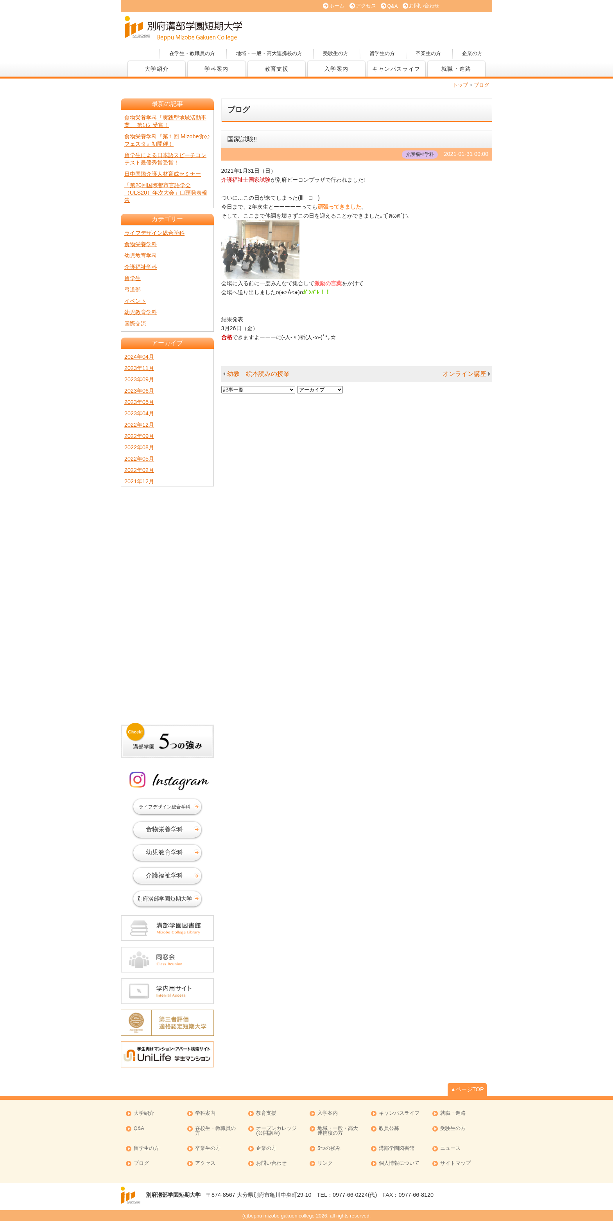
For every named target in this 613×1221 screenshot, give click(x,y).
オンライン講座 (464, 373)
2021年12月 (139, 481)
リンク (325, 1163)
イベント (135, 301)
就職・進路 (456, 69)
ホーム (336, 6)
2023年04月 (139, 413)
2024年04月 (139, 357)
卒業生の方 (428, 53)
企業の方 (472, 53)
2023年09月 (139, 379)
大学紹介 (157, 69)
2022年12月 (139, 425)
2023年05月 (139, 402)
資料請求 (408, 27)
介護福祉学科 (140, 267)
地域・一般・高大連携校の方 (269, 53)
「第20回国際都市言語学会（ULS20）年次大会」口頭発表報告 (165, 192)
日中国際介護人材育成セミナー (162, 174)
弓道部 (132, 289)
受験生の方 (335, 53)
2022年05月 (139, 459)
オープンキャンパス (298, 27)
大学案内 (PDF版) (353, 27)
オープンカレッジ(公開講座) (462, 27)
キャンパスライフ (396, 69)
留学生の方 (382, 53)
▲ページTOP (467, 1089)
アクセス (366, 6)
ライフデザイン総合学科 (154, 233)
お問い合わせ (424, 6)
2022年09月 (139, 436)
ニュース (450, 1148)
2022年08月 (139, 447)
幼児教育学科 (140, 255)
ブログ (141, 1163)
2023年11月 (139, 368)
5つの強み (329, 1148)
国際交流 (135, 323)
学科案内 (216, 69)
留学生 (132, 278)
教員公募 (389, 1128)
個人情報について (399, 1163)
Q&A (392, 6)
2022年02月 (139, 470)
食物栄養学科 (140, 244)
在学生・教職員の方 (192, 53)
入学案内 (336, 69)
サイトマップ (455, 1163)
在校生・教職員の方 (215, 1131)
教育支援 (277, 69)
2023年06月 (139, 391)
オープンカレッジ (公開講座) (276, 1131)
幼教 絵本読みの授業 (258, 373)
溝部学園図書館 (396, 1148)
